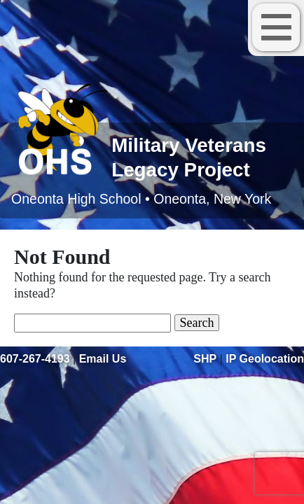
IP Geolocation (265, 359)
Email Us (103, 359)
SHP (204, 359)
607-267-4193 (35, 359)
